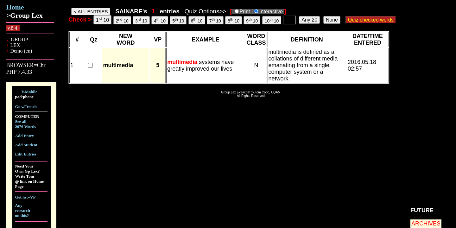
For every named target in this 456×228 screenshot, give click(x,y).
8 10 (233, 20)
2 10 (122, 20)
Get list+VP (25, 197)
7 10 (215, 20)
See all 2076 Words (25, 124)
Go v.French (26, 106)
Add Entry (24, 135)
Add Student (26, 144)
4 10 (160, 20)
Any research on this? (22, 210)
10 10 (272, 20)
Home (15, 7)
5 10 (178, 20)
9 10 (252, 20)
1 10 (102, 19)
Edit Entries (26, 154)
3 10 (141, 20)
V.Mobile (29, 91)
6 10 (197, 20)
